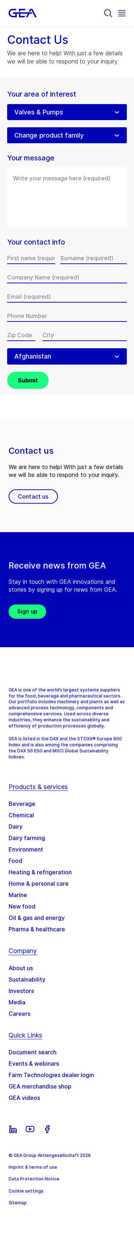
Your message (30, 158)
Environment (26, 849)
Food (15, 860)
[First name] (31, 258)
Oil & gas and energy (37, 917)
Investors (21, 990)
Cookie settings (26, 1191)
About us (21, 968)
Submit (28, 380)
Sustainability (27, 979)
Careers (19, 1013)
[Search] (108, 13)
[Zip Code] (21, 335)
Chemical (21, 815)
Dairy (16, 826)
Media (17, 1002)
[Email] (67, 296)
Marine (18, 895)
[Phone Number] (67, 316)
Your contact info (36, 242)
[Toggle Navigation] (121, 13)
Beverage (22, 803)
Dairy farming (27, 837)
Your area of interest (41, 94)
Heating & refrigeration (40, 872)
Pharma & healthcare (37, 929)
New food (22, 906)
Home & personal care (39, 883)
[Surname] (93, 258)
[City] (85, 335)
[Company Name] (67, 277)
